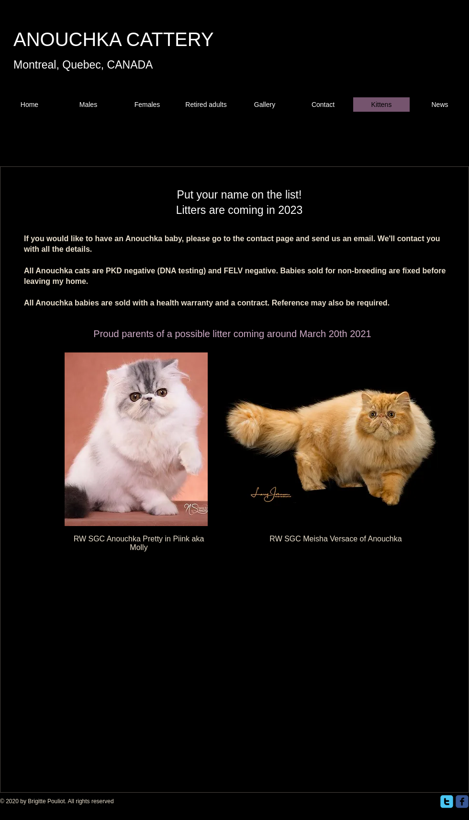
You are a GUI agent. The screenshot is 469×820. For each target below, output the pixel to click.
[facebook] (462, 801)
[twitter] (446, 801)
